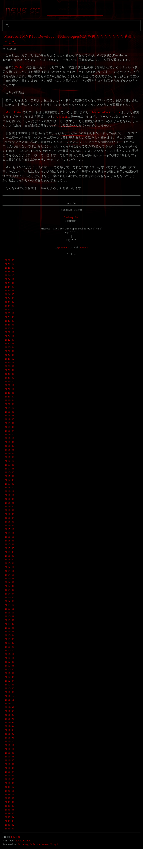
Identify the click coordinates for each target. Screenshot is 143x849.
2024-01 (10, 305)
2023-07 (10, 320)
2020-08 (10, 392)
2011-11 (9, 699)
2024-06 (10, 290)
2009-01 (10, 828)
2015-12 (10, 529)
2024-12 (10, 275)
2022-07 (10, 339)
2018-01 (10, 457)
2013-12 (10, 605)
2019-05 (10, 426)
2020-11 (10, 385)
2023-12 (10, 309)
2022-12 (10, 332)
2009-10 (10, 794)
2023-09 (10, 317)
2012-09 (10, 661)
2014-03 (10, 597)
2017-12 (10, 461)
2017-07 (10, 472)
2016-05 (10, 514)
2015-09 (10, 540)
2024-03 (10, 298)
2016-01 (10, 525)
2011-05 (10, 722)
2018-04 (10, 453)
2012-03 (10, 684)
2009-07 (10, 805)
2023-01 (10, 328)
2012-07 (10, 669)
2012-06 (10, 673)
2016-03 (10, 521)
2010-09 (10, 752)
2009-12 (10, 786)
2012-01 (10, 692)
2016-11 (10, 491)
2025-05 (10, 271)
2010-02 (10, 779)
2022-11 (10, 336)
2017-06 (10, 476)
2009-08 (10, 802)
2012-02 (10, 688)
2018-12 (10, 434)
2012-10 (10, 658)
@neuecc (63, 247)
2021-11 (10, 362)
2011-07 (10, 714)
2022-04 (10, 347)
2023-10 (10, 313)
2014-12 (10, 567)
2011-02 (10, 733)
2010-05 (10, 767)
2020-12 (10, 381)
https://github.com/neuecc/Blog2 (38, 844)
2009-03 (10, 821)
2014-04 (10, 593)
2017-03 (10, 483)
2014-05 (10, 589)
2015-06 (10, 544)
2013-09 (10, 616)
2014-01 (10, 601)
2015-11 (10, 533)
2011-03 (10, 730)
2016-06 (10, 510)
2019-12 (10, 408)
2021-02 (10, 377)
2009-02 (10, 824)
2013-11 (10, 608)
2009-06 (10, 809)
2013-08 (10, 620)
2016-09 (10, 498)
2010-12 (10, 741)
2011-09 (10, 707)
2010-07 (10, 760)
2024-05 (10, 294)
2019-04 (10, 430)
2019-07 (10, 419)
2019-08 (10, 415)
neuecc (84, 247)
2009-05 (10, 813)
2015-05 (10, 548)
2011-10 (10, 703)
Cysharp (20, 67)
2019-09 (10, 411)
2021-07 (10, 370)
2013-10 (10, 612)
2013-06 (10, 627)
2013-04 (10, 635)
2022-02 (10, 351)
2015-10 (10, 536)
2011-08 (10, 711)
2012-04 (10, 680)
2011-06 (10, 718)
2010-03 (10, 775)
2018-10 (10, 438)
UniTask (62, 116)
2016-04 (10, 517)
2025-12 (10, 264)
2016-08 (10, 502)
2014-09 (10, 578)
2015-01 (10, 563)
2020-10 (10, 389)
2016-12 (10, 487)
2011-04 (10, 726)
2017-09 (10, 464)
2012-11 (10, 654)
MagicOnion (14, 112)
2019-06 (10, 423)
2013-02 (10, 642)
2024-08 (10, 282)
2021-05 (10, 373)
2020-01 (10, 404)
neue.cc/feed (23, 840)
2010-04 (10, 771)
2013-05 (10, 631)
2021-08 (10, 366)
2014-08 (10, 582)
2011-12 (10, 695)
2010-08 (10, 756)
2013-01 (10, 646)
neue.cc (15, 836)
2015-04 (10, 551)
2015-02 (10, 559)
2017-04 (10, 479)
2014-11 (10, 570)
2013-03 (10, 639)
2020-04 (10, 400)
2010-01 (10, 783)
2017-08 (10, 468)
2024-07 (10, 286)
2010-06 (10, 764)
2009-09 (10, 798)
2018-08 (10, 442)
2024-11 (10, 279)
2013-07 (10, 623)
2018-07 (10, 445)
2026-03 (10, 260)
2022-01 (10, 354)
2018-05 (10, 449)
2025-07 (10, 267)
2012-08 (10, 665)
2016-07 (10, 506)
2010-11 (10, 745)
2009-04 (10, 817)
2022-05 (10, 343)
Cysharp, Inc (71, 217)
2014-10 (10, 574)
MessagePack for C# (106, 112)
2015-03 (10, 555)
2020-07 (10, 396)
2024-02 (10, 301)
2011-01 (10, 737)
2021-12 (10, 358)
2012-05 (10, 677)
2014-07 (10, 586)
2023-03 (10, 324)
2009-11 (10, 790)
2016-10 (10, 495)
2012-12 (10, 650)
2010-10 (10, 749)
